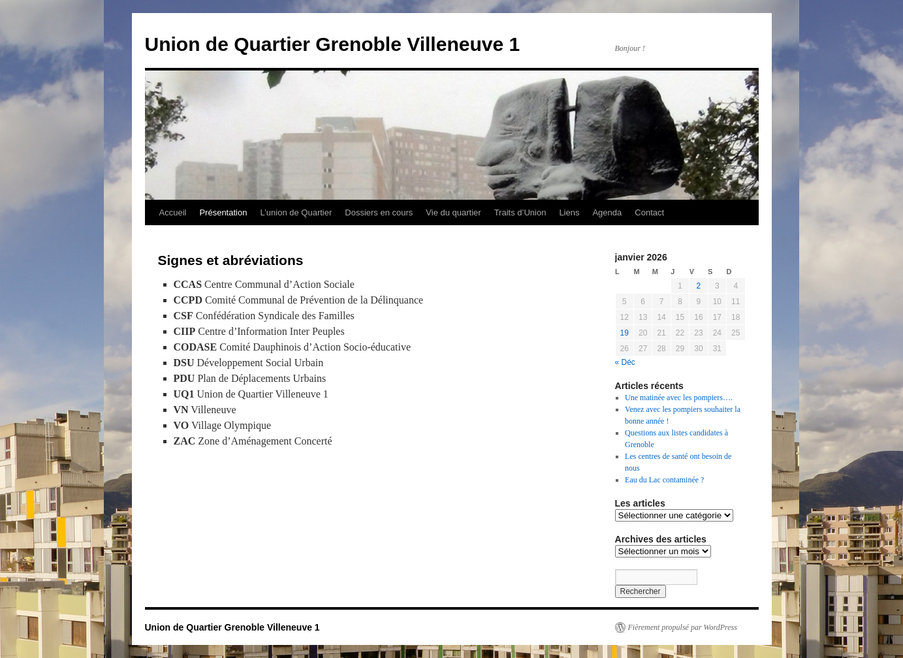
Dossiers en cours (379, 212)
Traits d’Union (520, 212)
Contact (649, 212)
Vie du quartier (453, 212)
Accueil (173, 212)
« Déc (625, 362)
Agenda (607, 212)
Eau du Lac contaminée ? (664, 479)
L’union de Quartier (296, 212)
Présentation (223, 212)
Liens (569, 212)
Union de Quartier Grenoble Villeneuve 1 (332, 44)
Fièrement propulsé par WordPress (682, 627)
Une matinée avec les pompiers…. (679, 397)
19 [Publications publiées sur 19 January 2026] (624, 332)
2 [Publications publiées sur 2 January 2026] (699, 285)
